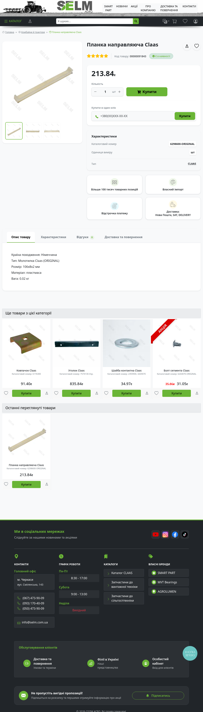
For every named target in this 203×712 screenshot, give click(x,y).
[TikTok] (185, 534)
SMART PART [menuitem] (108, 8)
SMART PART (163, 573)
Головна (9, 32)
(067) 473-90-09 (30, 598)
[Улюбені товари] (6, 393)
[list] (166, 21)
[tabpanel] (101, 267)
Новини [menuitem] (122, 6)
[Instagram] (165, 534)
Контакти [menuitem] (189, 6)
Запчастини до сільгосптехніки (120, 598)
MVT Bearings (164, 582)
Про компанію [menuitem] (148, 8)
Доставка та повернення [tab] (124, 237)
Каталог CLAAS (119, 573)
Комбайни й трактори (33, 32)
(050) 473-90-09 (30, 608)
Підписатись (158, 696)
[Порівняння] (30, 21)
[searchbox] (94, 21)
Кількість (97, 84)
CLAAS (192, 163)
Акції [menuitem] (134, 6)
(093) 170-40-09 (30, 603)
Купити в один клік (103, 107)
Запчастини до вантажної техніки (122, 584)
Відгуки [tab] (85, 237)
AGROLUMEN (164, 591)
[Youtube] (156, 534)
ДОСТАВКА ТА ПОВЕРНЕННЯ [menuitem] (169, 8)
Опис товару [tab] (20, 237)
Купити (147, 92)
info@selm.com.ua (32, 622)
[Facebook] (175, 534)
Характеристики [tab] (53, 237)
